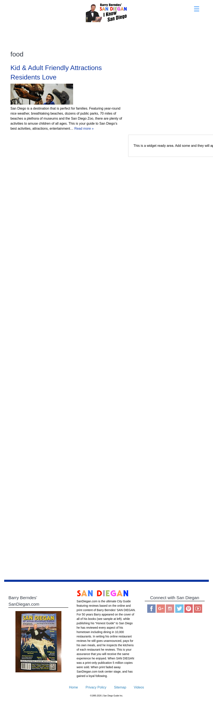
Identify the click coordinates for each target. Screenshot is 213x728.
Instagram (170, 608)
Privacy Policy (96, 687)
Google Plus (161, 608)
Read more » (84, 128)
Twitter (179, 608)
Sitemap (120, 687)
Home (73, 687)
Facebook (151, 608)
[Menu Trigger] (196, 9)
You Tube (198, 608)
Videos (139, 687)
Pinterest (188, 608)
